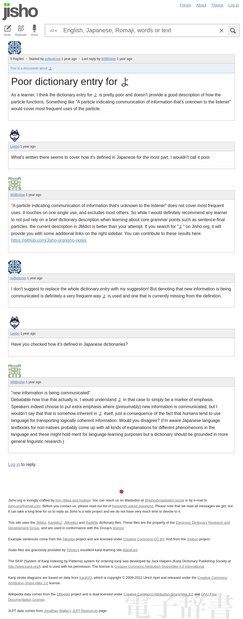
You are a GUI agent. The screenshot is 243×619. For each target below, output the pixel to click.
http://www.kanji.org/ (23, 566)
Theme (217, 5)
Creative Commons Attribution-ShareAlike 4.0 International (159, 566)
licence (118, 528)
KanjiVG (85, 578)
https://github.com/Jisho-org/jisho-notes (48, 240)
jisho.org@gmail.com (24, 506)
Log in (233, 5)
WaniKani (130, 550)
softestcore (53, 59)
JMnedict (71, 522)
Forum (185, 5)
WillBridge (108, 59)
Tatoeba (68, 539)
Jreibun (192, 539)
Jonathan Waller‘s (57, 611)
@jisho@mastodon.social (164, 500)
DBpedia (63, 594)
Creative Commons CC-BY (143, 539)
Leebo (14, 146)
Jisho (20, 11)
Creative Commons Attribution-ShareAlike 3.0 (158, 594)
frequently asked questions (132, 506)
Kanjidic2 (55, 522)
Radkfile (92, 522)
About (201, 5)
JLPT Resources (85, 611)
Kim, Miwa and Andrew (72, 500)
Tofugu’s (72, 550)
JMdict (41, 522)
